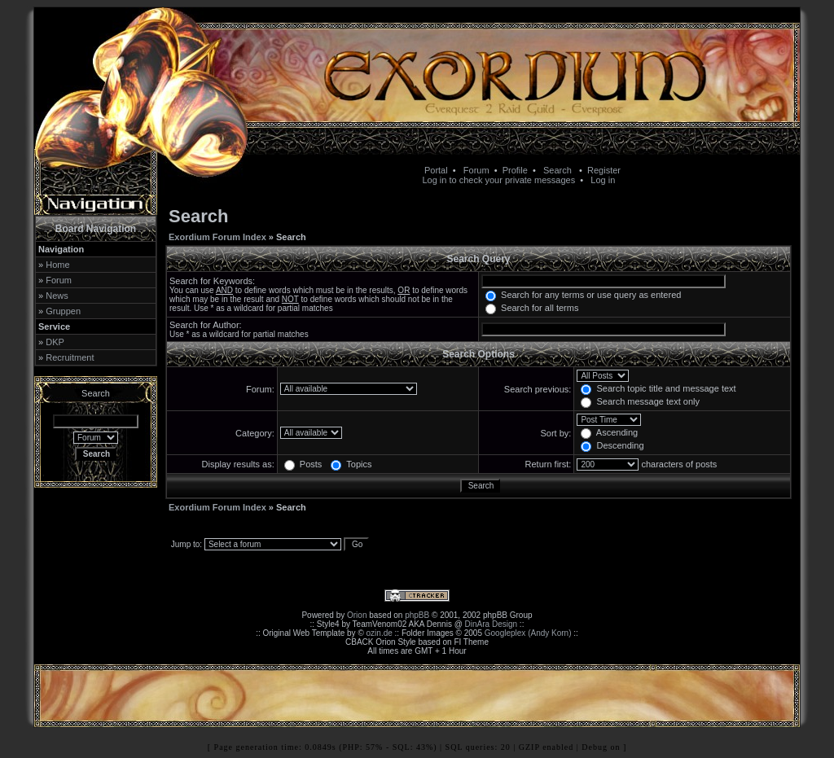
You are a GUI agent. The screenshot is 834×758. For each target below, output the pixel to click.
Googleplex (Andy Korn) (528, 633)
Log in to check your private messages (498, 180)
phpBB (417, 615)
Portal (436, 170)
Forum (476, 170)
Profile (515, 170)
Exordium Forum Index (217, 237)
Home (57, 264)
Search (557, 170)
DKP (55, 342)
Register (604, 170)
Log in (602, 180)
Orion (357, 615)
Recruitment (70, 357)
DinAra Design (491, 624)
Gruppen (63, 311)
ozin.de (380, 633)
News (57, 295)
